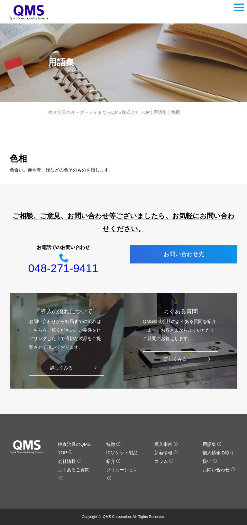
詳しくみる (75, 368)
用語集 (160, 112)
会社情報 (69, 461)
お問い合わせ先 (184, 254)
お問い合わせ (219, 470)
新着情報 (166, 452)
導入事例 (166, 444)
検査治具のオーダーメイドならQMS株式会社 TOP (99, 112)
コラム (163, 461)
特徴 (113, 444)
